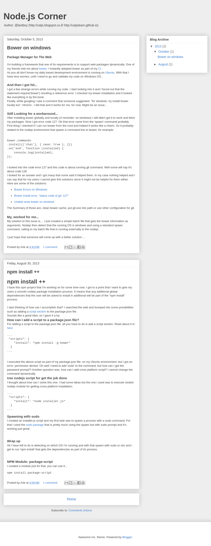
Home (71, 499)
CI (100, 68)
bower (43, 68)
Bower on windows (29, 47)
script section (37, 311)
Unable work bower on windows (34, 201)
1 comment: (51, 247)
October (164, 51)
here (10, 328)
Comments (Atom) (80, 510)
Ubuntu (110, 72)
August (163, 64)
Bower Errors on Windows (30, 189)
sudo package (35, 424)
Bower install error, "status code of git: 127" (41, 195)
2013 (158, 46)
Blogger (127, 537)
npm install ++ (23, 272)
